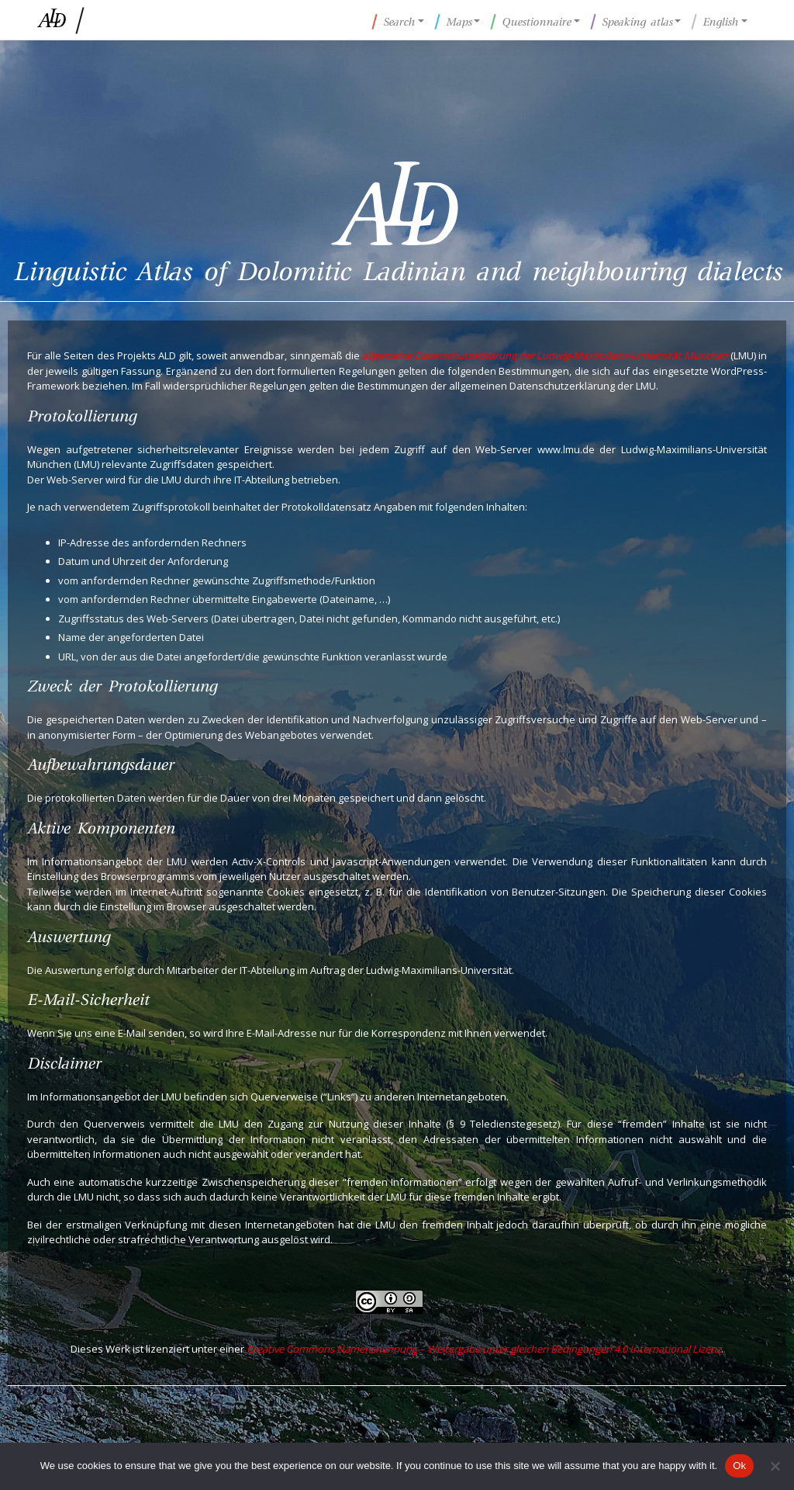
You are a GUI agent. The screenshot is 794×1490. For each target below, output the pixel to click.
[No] (774, 1466)
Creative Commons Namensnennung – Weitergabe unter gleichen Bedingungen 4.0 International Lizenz (484, 1349)
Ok (739, 1465)
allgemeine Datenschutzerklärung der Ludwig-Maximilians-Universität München (545, 355)
